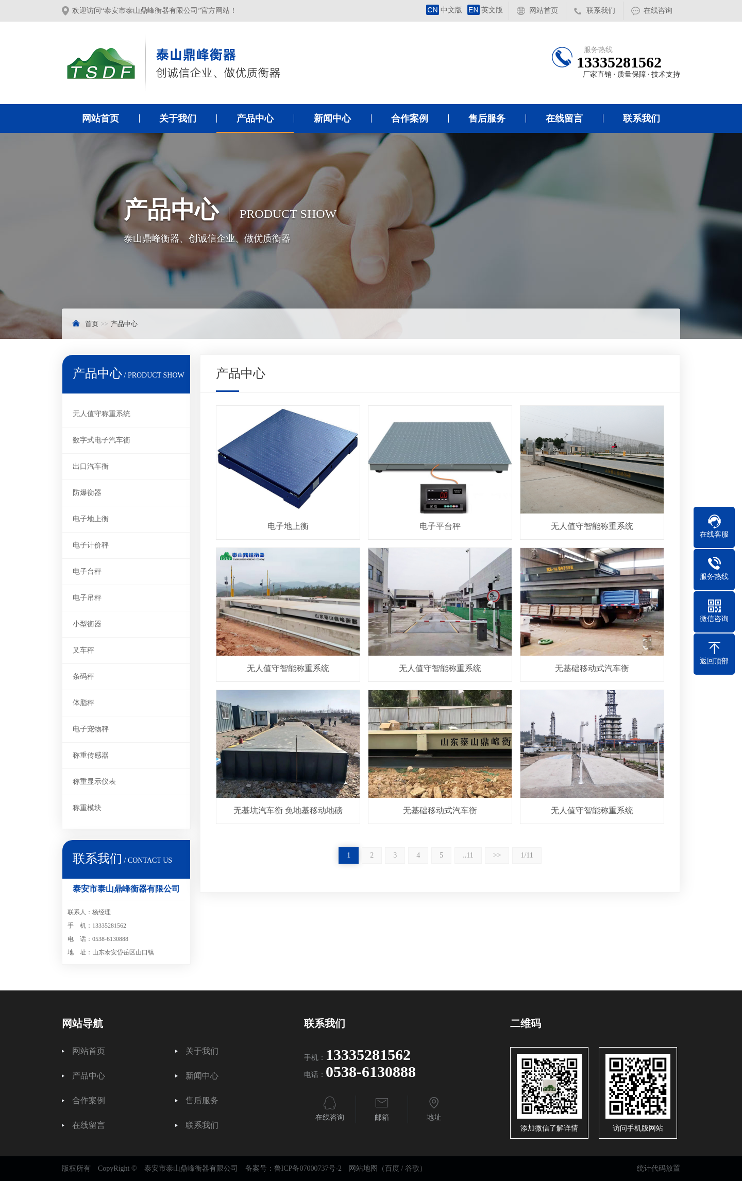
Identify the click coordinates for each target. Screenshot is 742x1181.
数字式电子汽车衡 (101, 440)
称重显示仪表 (94, 781)
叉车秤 (83, 650)
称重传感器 (91, 755)
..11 (468, 855)
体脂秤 (83, 703)
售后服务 (486, 118)
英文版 (485, 10)
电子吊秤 (87, 598)
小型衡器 (87, 624)
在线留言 (564, 118)
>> (497, 855)
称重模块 (87, 808)
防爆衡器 (87, 493)
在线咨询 (658, 10)
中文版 (444, 10)
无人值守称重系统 (101, 414)
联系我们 (600, 10)
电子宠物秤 (91, 729)
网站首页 (543, 10)
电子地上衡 (91, 519)
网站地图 (363, 1168)
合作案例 (409, 118)
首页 (91, 324)
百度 (392, 1168)
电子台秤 (87, 571)
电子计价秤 (91, 545)
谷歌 (412, 1168)
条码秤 (83, 676)
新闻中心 (332, 118)
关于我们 (177, 118)
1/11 (526, 855)
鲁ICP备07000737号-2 (308, 1168)
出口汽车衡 (91, 466)
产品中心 (255, 118)
